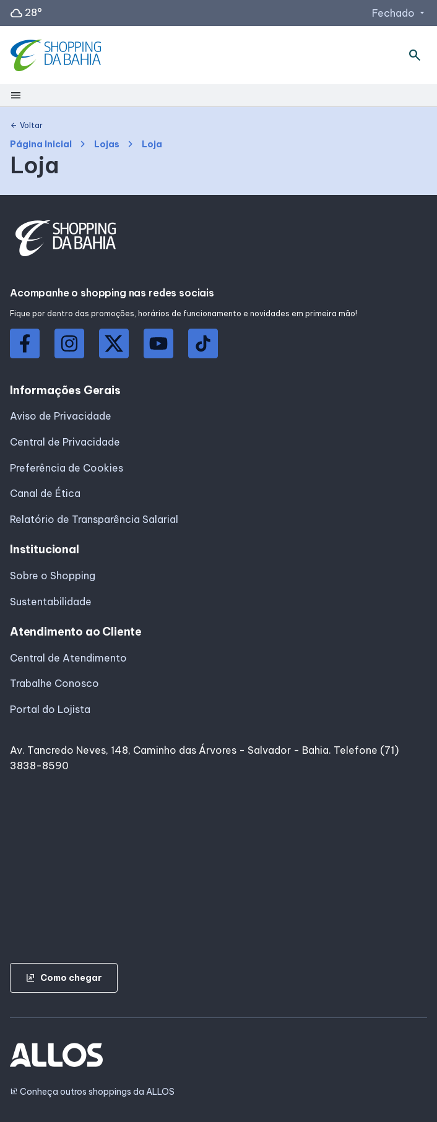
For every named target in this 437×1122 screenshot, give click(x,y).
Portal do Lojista (50, 709)
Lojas (106, 144)
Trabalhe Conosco (54, 683)
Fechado (399, 13)
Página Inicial (41, 144)
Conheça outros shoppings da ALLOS (92, 1092)
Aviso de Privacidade (60, 416)
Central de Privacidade (65, 442)
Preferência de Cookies (66, 468)
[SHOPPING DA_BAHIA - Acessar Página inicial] (57, 55)
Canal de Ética (45, 493)
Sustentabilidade (51, 601)
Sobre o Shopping (52, 575)
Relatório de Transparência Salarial (94, 519)
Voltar (26, 125)
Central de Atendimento (68, 658)
